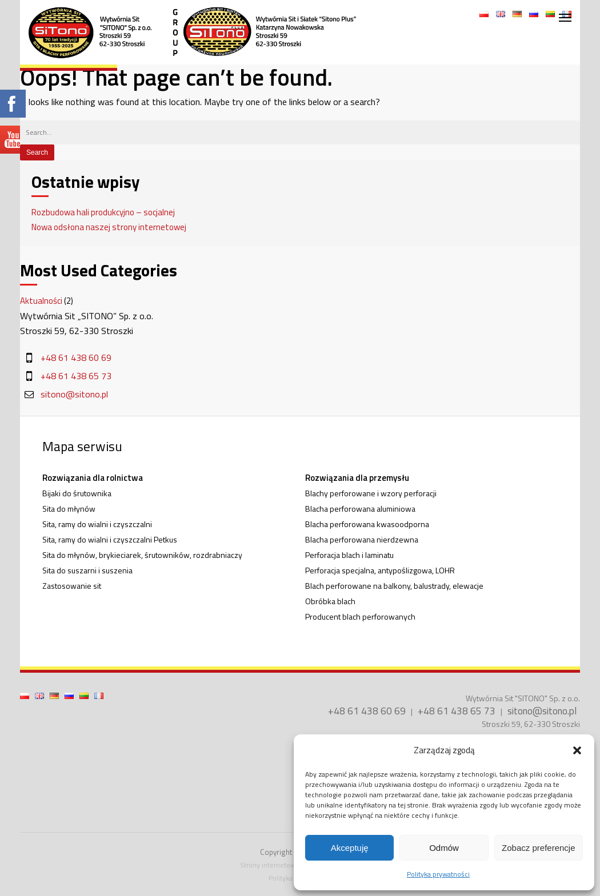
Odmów (444, 848)
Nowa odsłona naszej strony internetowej (108, 227)
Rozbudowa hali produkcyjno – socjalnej (103, 212)
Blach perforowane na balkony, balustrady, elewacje (394, 586)
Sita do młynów (68, 509)
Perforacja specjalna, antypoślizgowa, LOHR (380, 570)
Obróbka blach (330, 601)
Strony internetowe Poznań (281, 864)
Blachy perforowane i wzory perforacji (371, 493)
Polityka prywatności (438, 874)
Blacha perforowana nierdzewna (361, 539)
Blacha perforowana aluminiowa (360, 509)
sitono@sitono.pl (74, 394)
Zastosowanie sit (71, 586)
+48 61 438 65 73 (76, 376)
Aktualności (41, 300)
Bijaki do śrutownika (76, 493)
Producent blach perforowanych (360, 616)
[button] (577, 750)
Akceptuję (350, 848)
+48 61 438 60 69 (76, 357)
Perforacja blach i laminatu (349, 555)
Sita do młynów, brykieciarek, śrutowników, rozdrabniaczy (142, 555)
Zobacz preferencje (538, 848)
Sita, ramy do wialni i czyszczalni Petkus (109, 539)
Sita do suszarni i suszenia (87, 570)
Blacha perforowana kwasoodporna (367, 524)
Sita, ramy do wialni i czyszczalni (97, 524)
